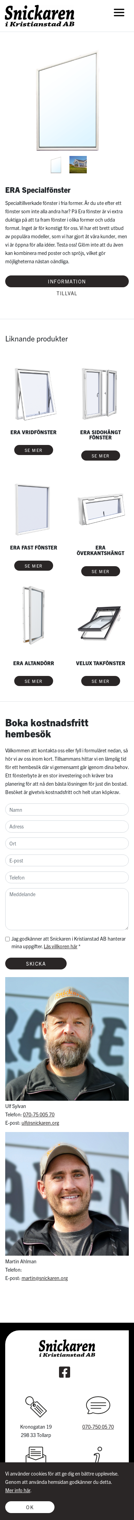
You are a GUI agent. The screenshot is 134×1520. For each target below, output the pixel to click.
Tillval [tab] (67, 293)
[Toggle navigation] (119, 12)
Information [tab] (67, 281)
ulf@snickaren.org (40, 1123)
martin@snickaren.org (45, 1278)
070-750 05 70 (98, 1426)
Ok (30, 1507)
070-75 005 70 (39, 1114)
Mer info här (17, 1490)
